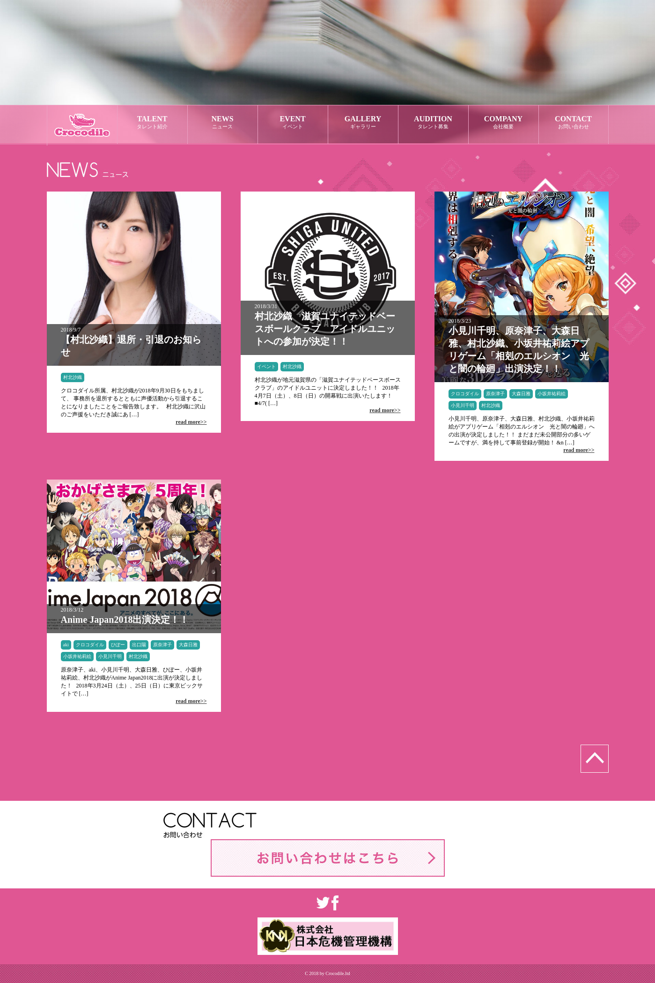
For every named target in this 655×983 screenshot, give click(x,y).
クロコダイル (465, 393)
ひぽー (118, 644)
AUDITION (433, 122)
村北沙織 (72, 377)
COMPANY (503, 122)
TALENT (152, 122)
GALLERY (363, 122)
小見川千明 (462, 405)
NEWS (223, 122)
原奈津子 (495, 393)
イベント (266, 366)
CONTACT (573, 122)
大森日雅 (521, 393)
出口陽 (139, 644)
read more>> (191, 422)
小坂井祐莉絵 (551, 393)
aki (66, 644)
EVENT (293, 122)
